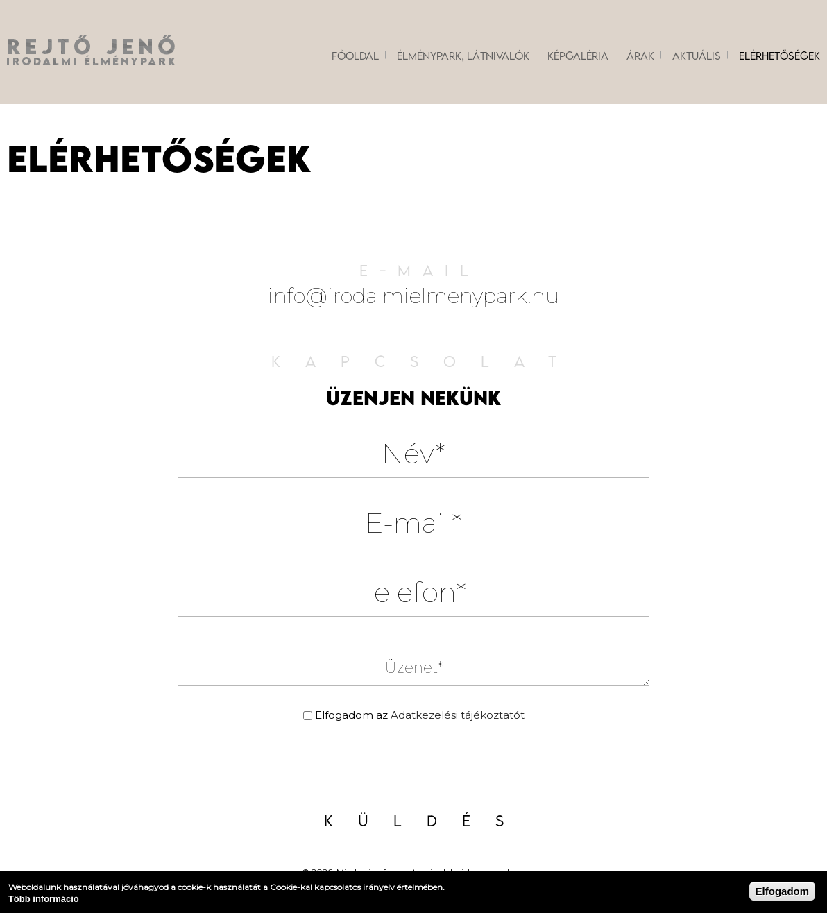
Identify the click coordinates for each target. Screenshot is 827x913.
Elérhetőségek (779, 55)
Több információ (43, 899)
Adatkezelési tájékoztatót (458, 715)
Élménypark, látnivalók (463, 55)
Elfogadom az (420, 715)
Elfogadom (783, 891)
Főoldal (355, 55)
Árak (640, 55)
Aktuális (696, 55)
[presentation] (413, 764)
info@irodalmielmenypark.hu (413, 296)
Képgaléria (577, 55)
